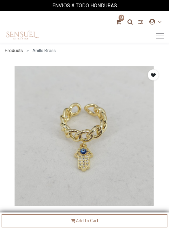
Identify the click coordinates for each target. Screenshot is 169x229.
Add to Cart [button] (85, 221)
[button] (153, 74)
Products (14, 50)
